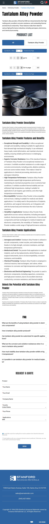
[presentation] (12, 426)
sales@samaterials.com (24, 493)
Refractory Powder (13, 8)
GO (38, 58)
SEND (24, 446)
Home (4, 8)
